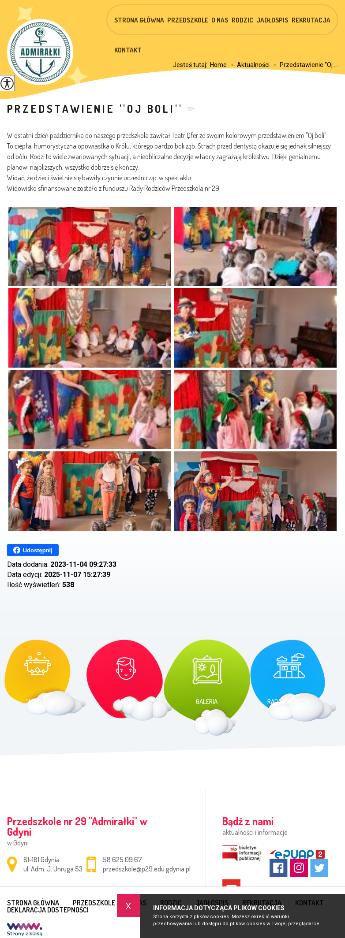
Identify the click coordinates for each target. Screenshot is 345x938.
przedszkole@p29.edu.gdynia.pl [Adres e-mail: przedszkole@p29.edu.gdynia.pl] (147, 868)
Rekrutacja (311, 20)
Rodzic (242, 20)
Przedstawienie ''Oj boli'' (95, 108)
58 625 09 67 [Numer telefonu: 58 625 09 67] (122, 859)
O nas (219, 20)
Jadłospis (272, 20)
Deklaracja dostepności (48, 909)
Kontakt (128, 50)
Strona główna (139, 20)
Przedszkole (187, 20)
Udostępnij (32, 550)
